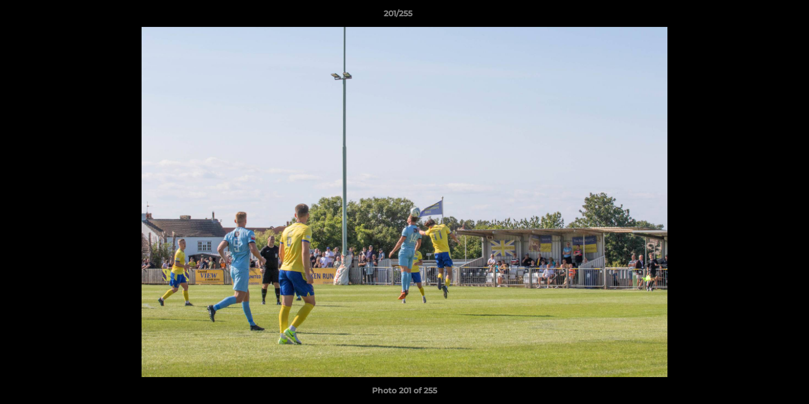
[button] (762, 16)
